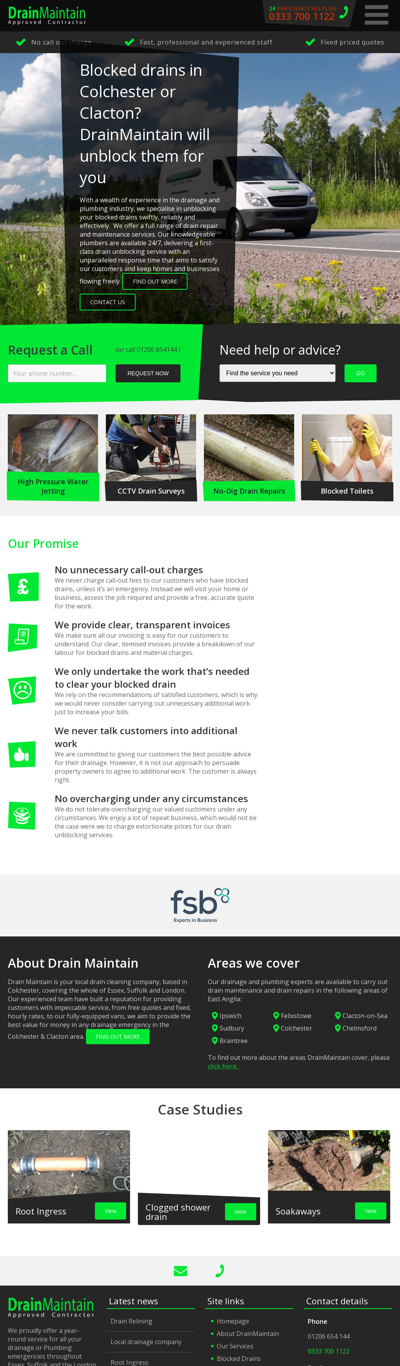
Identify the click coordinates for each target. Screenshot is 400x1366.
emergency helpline (309, 14)
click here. (224, 1066)
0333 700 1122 (219, 1271)
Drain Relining (131, 1321)
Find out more (155, 281)
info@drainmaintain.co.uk (180, 1271)
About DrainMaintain (248, 1333)
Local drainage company (146, 1341)
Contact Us (107, 302)
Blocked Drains (239, 1358)
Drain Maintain (47, 15)
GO (360, 373)
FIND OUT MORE (118, 1036)
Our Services (235, 1346)
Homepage (233, 1321)
